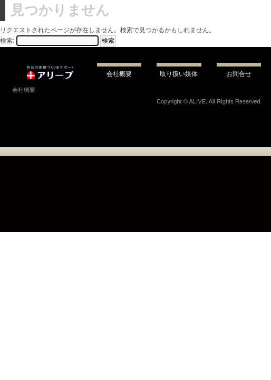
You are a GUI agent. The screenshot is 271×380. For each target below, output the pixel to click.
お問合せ (238, 74)
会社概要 (23, 90)
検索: (7, 40)
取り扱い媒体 (179, 74)
